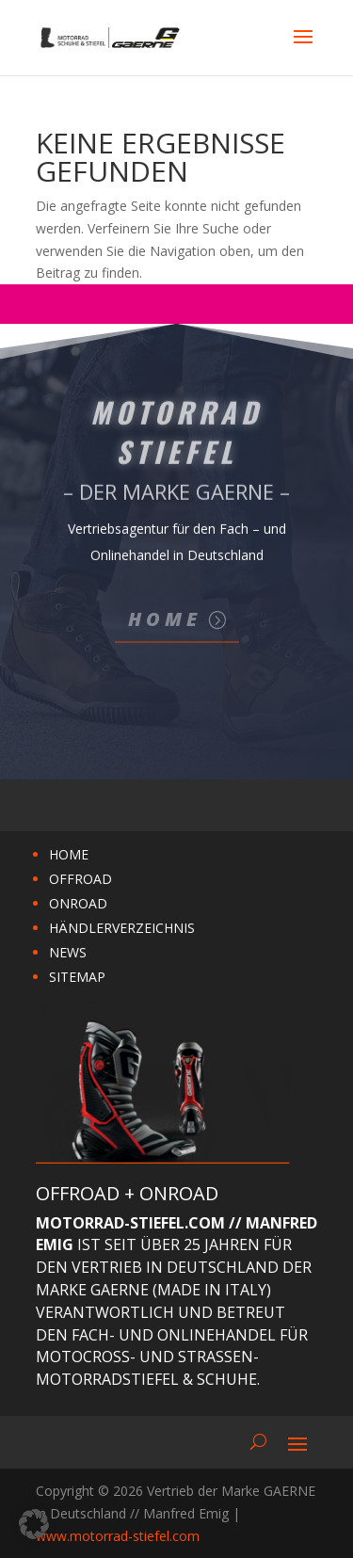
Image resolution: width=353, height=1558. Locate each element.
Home (164, 619)
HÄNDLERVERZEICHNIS (122, 928)
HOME (68, 854)
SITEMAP (77, 977)
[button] (34, 1524)
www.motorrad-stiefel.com (118, 1536)
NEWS (68, 952)
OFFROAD (80, 879)
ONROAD (78, 903)
